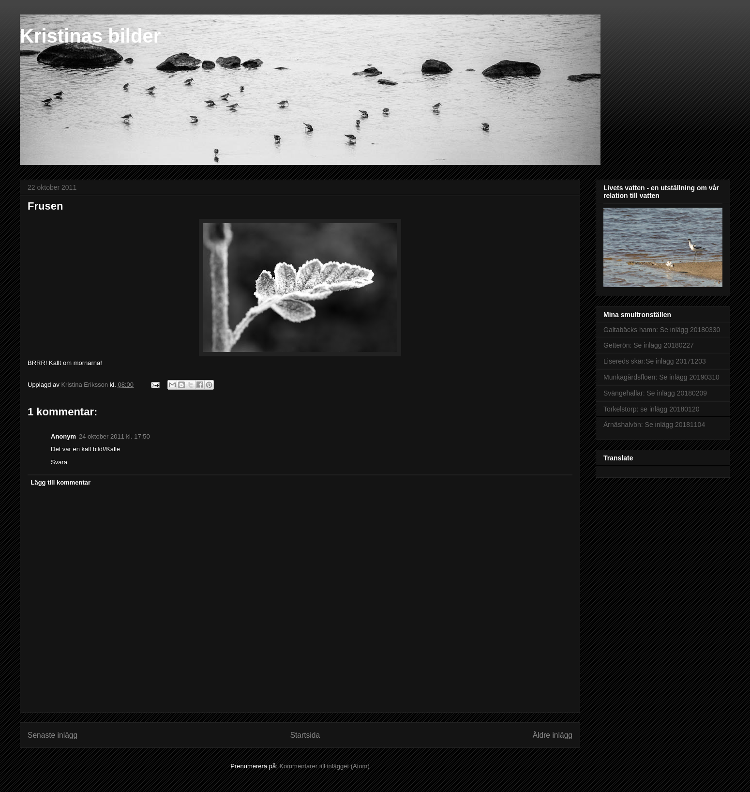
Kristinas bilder (90, 35)
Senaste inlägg (52, 735)
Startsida (305, 735)
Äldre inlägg (552, 735)
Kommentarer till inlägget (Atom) (324, 766)
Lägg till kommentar (61, 482)
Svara (59, 462)
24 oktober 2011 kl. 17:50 (114, 436)
